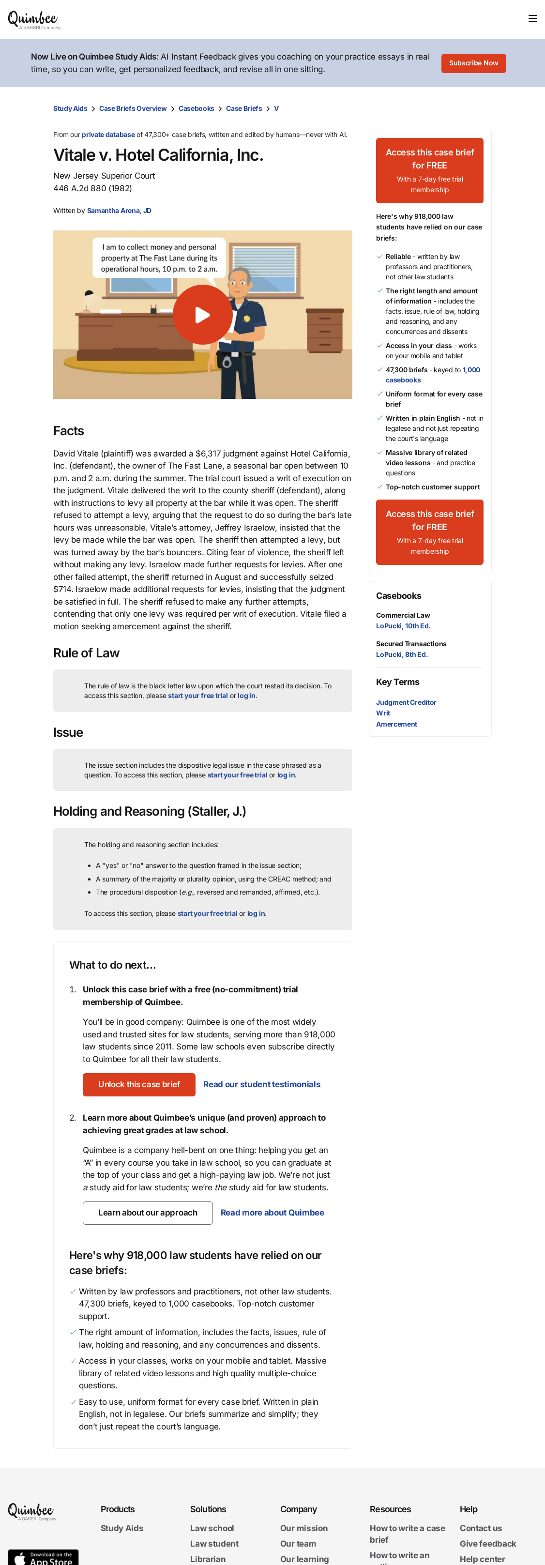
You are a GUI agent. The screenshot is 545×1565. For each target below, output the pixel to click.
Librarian (208, 1559)
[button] (202, 314)
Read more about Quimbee (272, 1212)
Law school (212, 1529)
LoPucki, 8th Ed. (402, 654)
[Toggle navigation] (533, 18)
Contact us (481, 1529)
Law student (214, 1544)
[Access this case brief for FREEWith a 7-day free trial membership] (430, 170)
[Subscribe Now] (473, 63)
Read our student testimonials (261, 1084)
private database (108, 134)
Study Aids (70, 108)
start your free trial (198, 695)
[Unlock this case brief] (139, 1084)
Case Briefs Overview (133, 108)
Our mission (304, 1529)
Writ (383, 713)
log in (247, 695)
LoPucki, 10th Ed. (403, 626)
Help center (482, 1559)
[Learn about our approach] (148, 1213)
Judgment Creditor (406, 702)
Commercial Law (403, 615)
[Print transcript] (482, 108)
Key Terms (397, 682)
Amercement (396, 724)
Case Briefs (244, 108)
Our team (298, 1544)
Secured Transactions (411, 643)
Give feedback (488, 1544)
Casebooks (196, 108)
